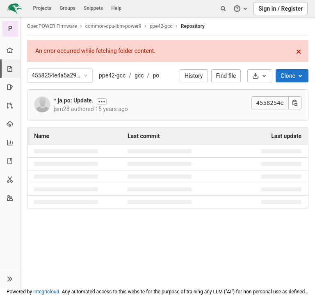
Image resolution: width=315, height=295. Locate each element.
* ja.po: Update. (74, 100)
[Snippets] (10, 179)
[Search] (223, 8)
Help (116, 8)
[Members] (10, 197)
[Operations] (10, 124)
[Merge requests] (10, 105)
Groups (67, 8)
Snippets (93, 8)
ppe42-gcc (112, 75)
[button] (10, 278)
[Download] (259, 75)
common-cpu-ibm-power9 (113, 26)
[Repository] (11, 68)
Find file (226, 76)
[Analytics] (10, 142)
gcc (139, 75)
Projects (42, 8)
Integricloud (46, 292)
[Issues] (10, 87)
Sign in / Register (280, 8)
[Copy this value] (294, 102)
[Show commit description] (102, 101)
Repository (193, 26)
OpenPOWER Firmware (52, 26)
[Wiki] (10, 161)
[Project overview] (10, 50)
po (156, 75)
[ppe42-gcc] (10, 28)
